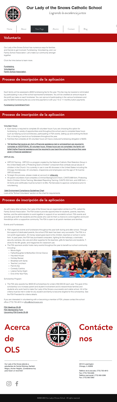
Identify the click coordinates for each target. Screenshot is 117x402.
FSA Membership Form (13, 310)
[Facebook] (16, 383)
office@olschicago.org (33, 302)
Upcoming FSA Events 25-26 (16, 312)
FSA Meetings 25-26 (12, 307)
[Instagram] (9, 383)
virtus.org (54, 175)
